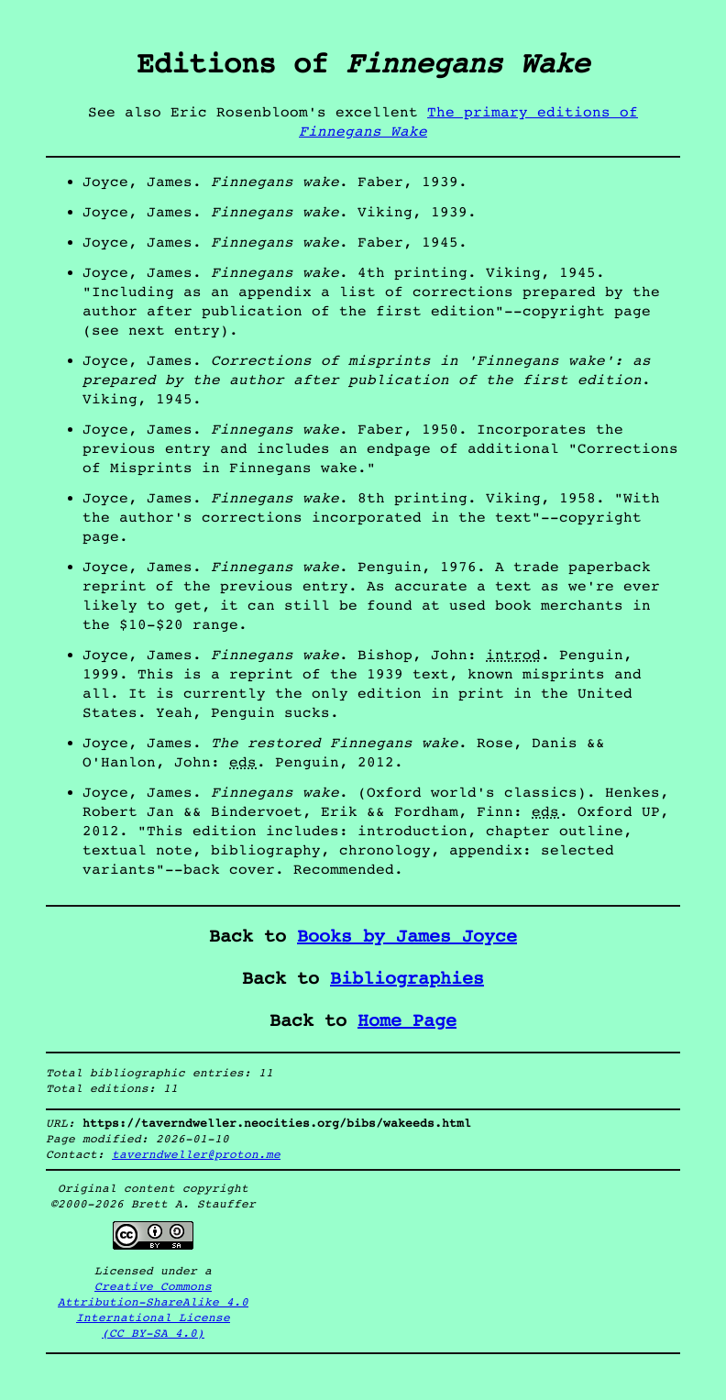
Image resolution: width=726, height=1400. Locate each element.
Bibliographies (407, 978)
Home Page (407, 1020)
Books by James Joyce (407, 936)
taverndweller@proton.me (196, 1155)
